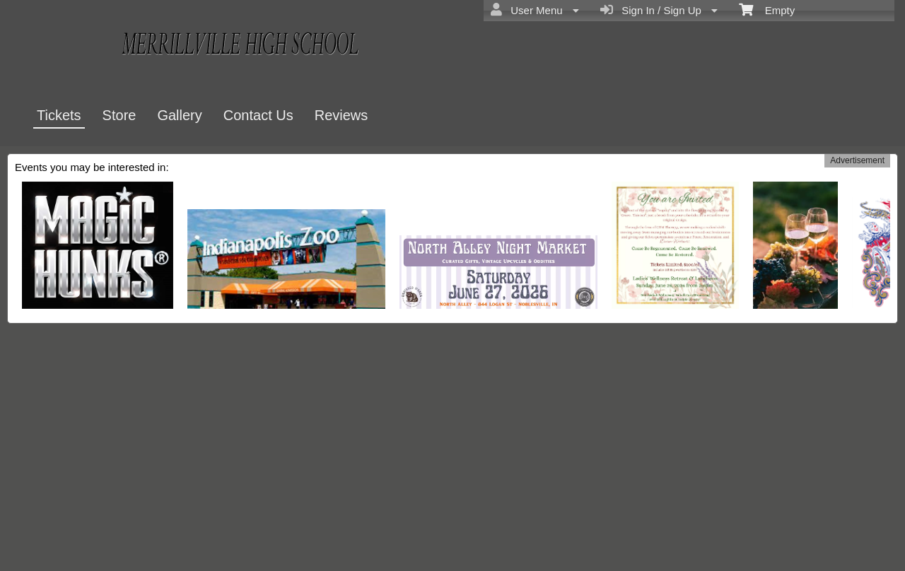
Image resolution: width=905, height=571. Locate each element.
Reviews (341, 115)
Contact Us (258, 115)
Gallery (179, 115)
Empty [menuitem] (767, 9)
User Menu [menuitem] (535, 10)
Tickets (59, 115)
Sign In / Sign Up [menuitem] (659, 10)
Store (119, 115)
